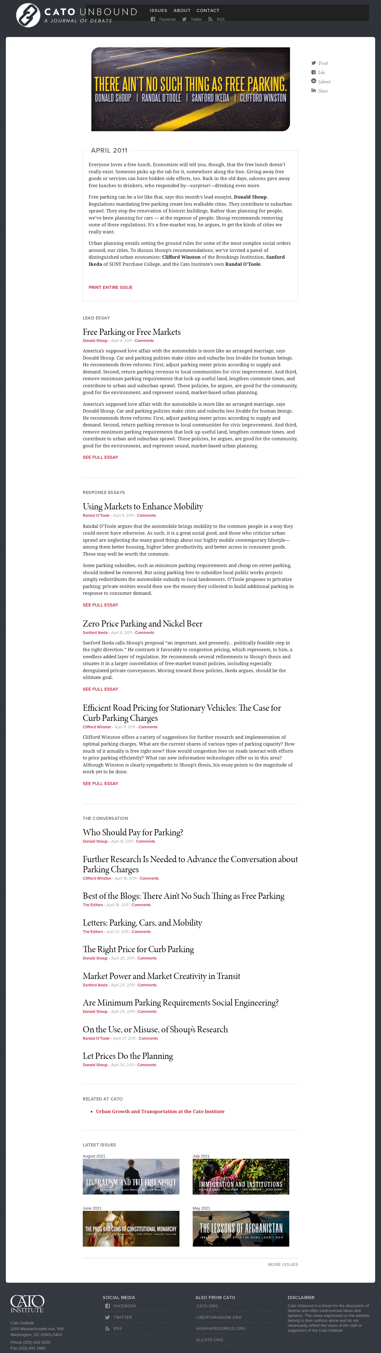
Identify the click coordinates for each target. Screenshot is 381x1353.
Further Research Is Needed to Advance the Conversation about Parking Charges (190, 864)
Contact (208, 14)
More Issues (283, 1264)
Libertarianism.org (219, 1317)
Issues (158, 14)
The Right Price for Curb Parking (138, 949)
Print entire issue (111, 287)
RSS (216, 25)
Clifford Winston (97, 727)
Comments (144, 340)
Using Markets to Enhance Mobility (143, 506)
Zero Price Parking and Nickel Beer (143, 623)
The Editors (93, 905)
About (182, 14)
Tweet (323, 63)
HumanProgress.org (221, 1328)
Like (321, 72)
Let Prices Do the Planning (128, 1056)
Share (323, 91)
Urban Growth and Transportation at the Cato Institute (160, 1111)
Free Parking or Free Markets (132, 332)
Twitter (191, 25)
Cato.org (208, 1306)
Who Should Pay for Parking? (133, 832)
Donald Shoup (95, 340)
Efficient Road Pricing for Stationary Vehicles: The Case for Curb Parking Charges (182, 712)
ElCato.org (210, 1340)
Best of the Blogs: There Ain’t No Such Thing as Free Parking (183, 896)
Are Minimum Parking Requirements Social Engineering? (181, 1002)
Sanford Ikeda (95, 632)
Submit (324, 82)
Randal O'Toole (96, 515)
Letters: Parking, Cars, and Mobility (142, 922)
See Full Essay (100, 457)
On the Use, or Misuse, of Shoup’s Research (155, 1029)
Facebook (163, 25)
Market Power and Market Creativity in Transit (161, 976)
